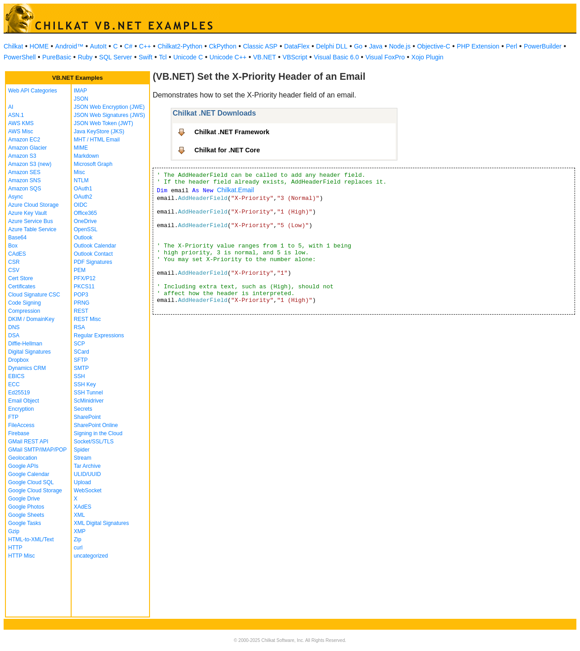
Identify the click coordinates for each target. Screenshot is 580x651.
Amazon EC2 (24, 139)
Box (13, 246)
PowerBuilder (542, 46)
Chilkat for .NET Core (227, 150)
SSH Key (85, 384)
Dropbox (18, 360)
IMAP (80, 90)
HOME (38, 46)
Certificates (21, 286)
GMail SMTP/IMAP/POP (37, 450)
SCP (79, 343)
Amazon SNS (24, 180)
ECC (13, 384)
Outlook (83, 237)
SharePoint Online (96, 425)
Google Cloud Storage (35, 490)
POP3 (81, 294)
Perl (511, 46)
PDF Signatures (93, 262)
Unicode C (188, 57)
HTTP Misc (21, 556)
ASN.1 (16, 115)
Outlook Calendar (95, 246)
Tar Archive (87, 466)
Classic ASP (260, 46)
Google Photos (26, 507)
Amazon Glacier (27, 148)
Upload (82, 482)
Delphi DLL (331, 46)
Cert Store (20, 278)
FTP (13, 417)
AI (10, 107)
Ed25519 (19, 392)
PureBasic (56, 57)
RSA (79, 327)
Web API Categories (32, 90)
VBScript (295, 57)
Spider (82, 450)
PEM (80, 270)
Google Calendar (28, 474)
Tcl (163, 57)
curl (78, 547)
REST (81, 311)
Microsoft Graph (93, 164)
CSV (13, 270)
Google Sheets (26, 515)
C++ (145, 46)
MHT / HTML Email (97, 139)
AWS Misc (20, 131)
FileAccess (21, 425)
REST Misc (87, 319)
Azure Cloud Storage (33, 205)
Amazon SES (24, 172)
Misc (79, 172)
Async (15, 197)
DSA (13, 335)
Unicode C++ (227, 57)
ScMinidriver (89, 401)
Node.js (400, 46)
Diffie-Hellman (25, 343)
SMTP (81, 368)
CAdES (17, 254)
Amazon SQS (24, 188)
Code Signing (24, 303)
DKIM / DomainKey (31, 319)
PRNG (82, 303)
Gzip (13, 531)
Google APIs (23, 466)
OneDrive (85, 221)
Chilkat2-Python (180, 46)
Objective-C (433, 46)
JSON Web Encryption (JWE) (109, 107)
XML (79, 515)
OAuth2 (83, 197)
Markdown (86, 156)
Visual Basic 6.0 (336, 57)
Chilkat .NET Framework (232, 132)
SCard (81, 352)
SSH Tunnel (88, 392)
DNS (13, 327)
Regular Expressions (99, 335)
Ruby (85, 57)
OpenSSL (85, 229)
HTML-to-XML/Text (31, 539)
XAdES (83, 507)
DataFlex (296, 46)
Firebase (18, 433)
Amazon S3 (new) (29, 164)
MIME (81, 148)
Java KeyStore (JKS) (99, 131)
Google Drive (24, 499)
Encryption (21, 409)
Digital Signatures (29, 352)
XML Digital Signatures (101, 523)
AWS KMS (21, 123)
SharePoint (87, 417)
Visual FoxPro (385, 57)
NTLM (81, 180)
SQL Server (115, 57)
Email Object (23, 401)
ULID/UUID (87, 474)
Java (375, 46)
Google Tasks (24, 523)
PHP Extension (478, 46)
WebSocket (88, 490)
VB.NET (264, 57)
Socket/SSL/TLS (94, 441)
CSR (13, 262)
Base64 (17, 237)
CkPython (223, 46)
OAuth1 (83, 188)
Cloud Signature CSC (34, 294)
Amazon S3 (22, 156)
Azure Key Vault (27, 213)
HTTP (15, 547)
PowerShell (20, 57)
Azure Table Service (32, 229)
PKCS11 (84, 286)
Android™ (69, 46)
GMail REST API (28, 441)
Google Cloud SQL (31, 482)
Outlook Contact (93, 254)
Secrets (83, 409)
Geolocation (22, 458)
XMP (80, 531)
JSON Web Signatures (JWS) (109, 115)
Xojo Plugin (427, 57)
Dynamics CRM (27, 368)
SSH (79, 376)
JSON (81, 99)
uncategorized (91, 556)
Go (358, 46)
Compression (24, 311)
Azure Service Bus (30, 221)
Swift (145, 57)
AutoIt (98, 46)
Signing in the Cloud (98, 433)
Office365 (85, 213)
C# (128, 46)
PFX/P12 (85, 278)
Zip (78, 539)
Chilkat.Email (235, 190)
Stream (83, 458)
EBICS (16, 376)
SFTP (81, 360)
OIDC (80, 205)
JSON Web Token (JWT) (103, 123)
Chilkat (13, 46)
